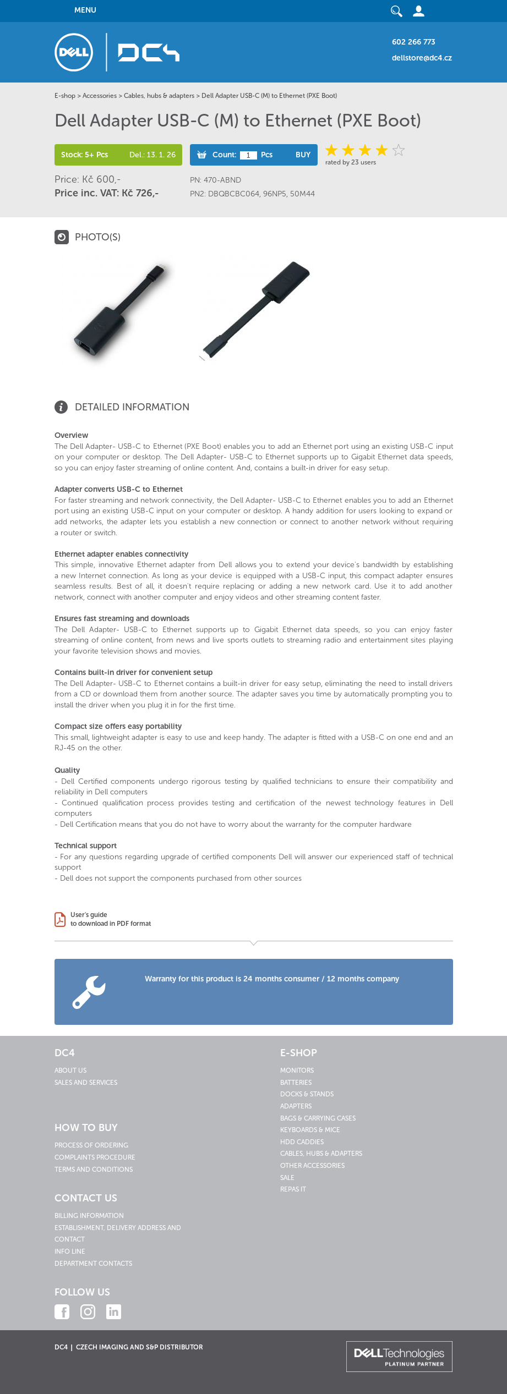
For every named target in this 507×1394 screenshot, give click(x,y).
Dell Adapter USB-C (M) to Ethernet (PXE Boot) (269, 96)
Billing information (89, 1216)
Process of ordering (91, 1145)
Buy (303, 155)
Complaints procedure (94, 1157)
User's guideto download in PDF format (110, 919)
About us (70, 1070)
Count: (224, 155)
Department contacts (93, 1263)
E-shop (64, 96)
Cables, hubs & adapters (159, 96)
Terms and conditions (93, 1169)
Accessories (100, 96)
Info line (69, 1251)
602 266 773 (413, 42)
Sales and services (85, 1082)
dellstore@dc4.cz (422, 58)
